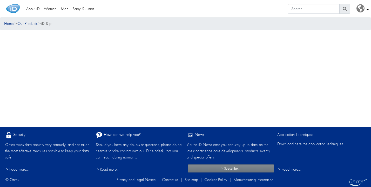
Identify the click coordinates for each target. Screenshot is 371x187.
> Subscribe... (230, 168)
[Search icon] (344, 9)
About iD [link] (33, 8)
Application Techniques (295, 134)
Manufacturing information (253, 179)
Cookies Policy (215, 179)
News (195, 134)
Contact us (170, 179)
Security (15, 134)
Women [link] (50, 8)
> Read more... (17, 169)
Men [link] (64, 8)
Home (9, 23)
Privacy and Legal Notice (136, 179)
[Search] (314, 9)
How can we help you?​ (118, 134)
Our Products (27, 23)
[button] (362, 8)
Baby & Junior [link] (83, 8)
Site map (191, 179)
